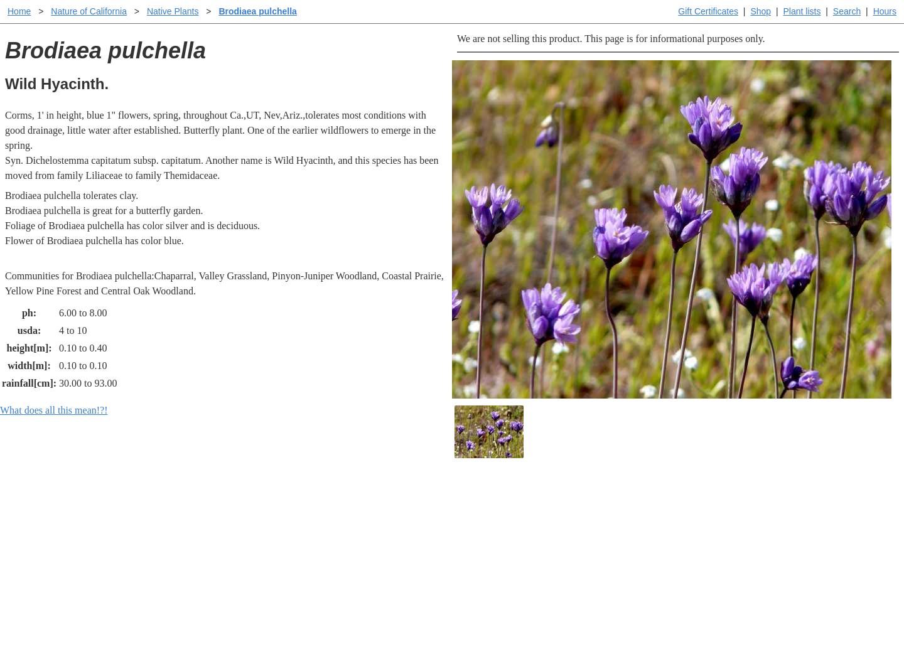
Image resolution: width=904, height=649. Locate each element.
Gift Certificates (708, 11)
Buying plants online (496, 523)
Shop (760, 11)
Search (847, 11)
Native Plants (172, 11)
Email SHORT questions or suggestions (376, 608)
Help (464, 503)
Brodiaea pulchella (257, 11)
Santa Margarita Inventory (668, 503)
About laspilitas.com (656, 544)
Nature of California (89, 11)
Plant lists (802, 11)
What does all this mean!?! (54, 410)
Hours (884, 11)
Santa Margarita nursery (663, 523)
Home (19, 11)
